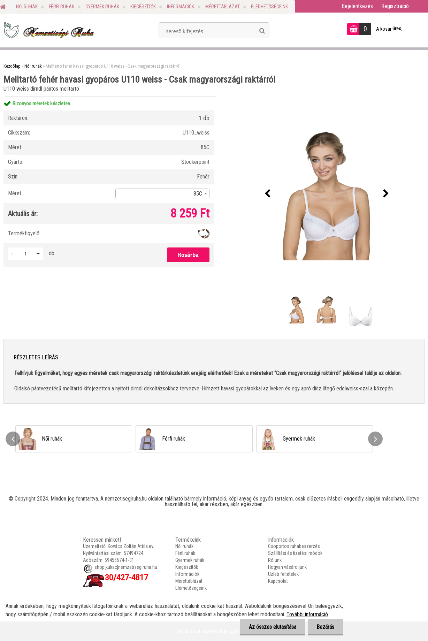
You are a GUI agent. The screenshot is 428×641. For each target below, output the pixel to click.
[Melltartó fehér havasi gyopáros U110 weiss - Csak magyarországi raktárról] (326, 193)
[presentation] (267, 193)
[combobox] (162, 193)
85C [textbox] (197, 193)
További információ (307, 614)
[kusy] (25, 253)
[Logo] (48, 30)
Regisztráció (395, 6)
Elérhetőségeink (269, 6)
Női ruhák (27, 6)
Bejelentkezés (357, 6)
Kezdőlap (12, 66)
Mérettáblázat (222, 6)
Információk (180, 6)
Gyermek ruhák (102, 6)
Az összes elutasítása (272, 627)
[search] (262, 31)
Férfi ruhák (61, 6)
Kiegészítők (143, 6)
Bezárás (325, 627)
